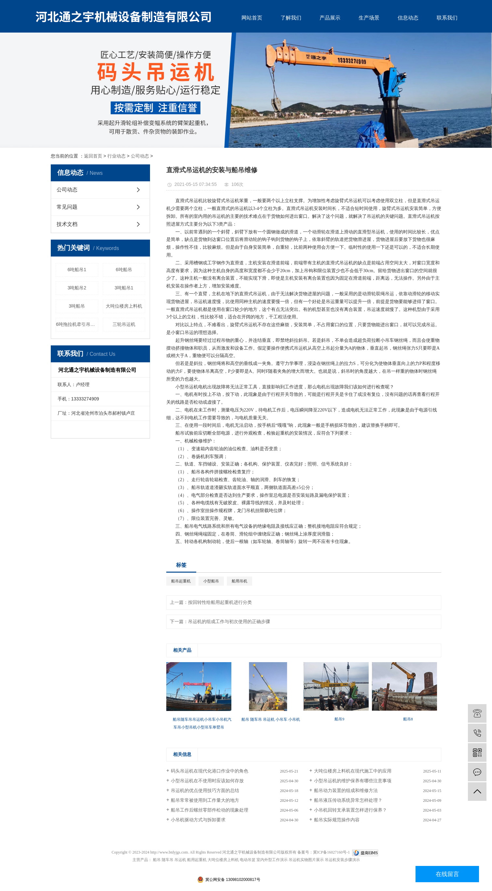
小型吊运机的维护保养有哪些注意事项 (352, 780)
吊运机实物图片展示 (306, 859)
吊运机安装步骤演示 (342, 859)
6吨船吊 (124, 269)
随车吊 (167, 859)
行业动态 (116, 156)
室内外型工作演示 (272, 859)
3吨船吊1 (124, 287)
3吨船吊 (77, 306)
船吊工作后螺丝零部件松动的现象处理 (209, 810)
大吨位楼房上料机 (124, 306)
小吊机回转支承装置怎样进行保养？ (350, 810)
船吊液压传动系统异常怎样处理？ (348, 800)
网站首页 (251, 18)
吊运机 (180, 859)
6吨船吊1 (76, 269)
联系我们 (447, 18)
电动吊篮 (247, 859)
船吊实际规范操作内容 (337, 819)
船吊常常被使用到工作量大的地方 (205, 800)
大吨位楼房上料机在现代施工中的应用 (352, 771)
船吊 (157, 859)
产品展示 (330, 18)
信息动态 (408, 18)
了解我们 (290, 18)
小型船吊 (211, 581)
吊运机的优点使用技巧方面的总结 (205, 790)
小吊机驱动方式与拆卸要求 (198, 819)
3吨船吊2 (76, 287)
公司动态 (140, 156)
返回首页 (93, 156)
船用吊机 (239, 581)
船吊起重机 (181, 581)
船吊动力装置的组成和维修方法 (346, 790)
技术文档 (67, 224)
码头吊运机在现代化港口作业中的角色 (209, 771)
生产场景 (369, 18)
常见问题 (67, 207)
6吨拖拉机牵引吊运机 (77, 324)
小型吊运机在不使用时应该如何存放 (207, 780)
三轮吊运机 (124, 324)
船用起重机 (197, 859)
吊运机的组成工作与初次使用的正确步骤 (229, 621)
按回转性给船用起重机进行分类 (220, 602)
